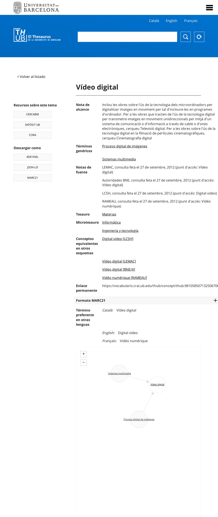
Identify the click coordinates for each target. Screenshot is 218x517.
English (171, 20)
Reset (199, 37)
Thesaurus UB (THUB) (37, 35)
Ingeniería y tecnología (120, 230)
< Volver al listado (31, 76)
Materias (109, 214)
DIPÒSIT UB (32, 125)
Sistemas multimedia (119, 159)
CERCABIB (32, 114)
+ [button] (83, 354)
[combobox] (127, 37)
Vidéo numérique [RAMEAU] (124, 277)
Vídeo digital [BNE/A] (118, 269)
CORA (32, 135)
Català (154, 20)
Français (191, 20)
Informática (111, 222)
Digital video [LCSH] (117, 238)
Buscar (186, 37)
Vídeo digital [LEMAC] (119, 261)
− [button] (83, 362)
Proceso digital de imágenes (124, 146)
